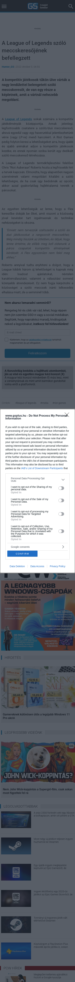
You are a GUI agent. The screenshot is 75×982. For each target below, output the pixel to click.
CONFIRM (22, 553)
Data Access (37, 566)
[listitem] (37, 479)
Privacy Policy (57, 566)
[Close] (68, 416)
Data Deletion (17, 566)
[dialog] (37, 491)
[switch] (61, 488)
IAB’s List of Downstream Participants (42, 468)
